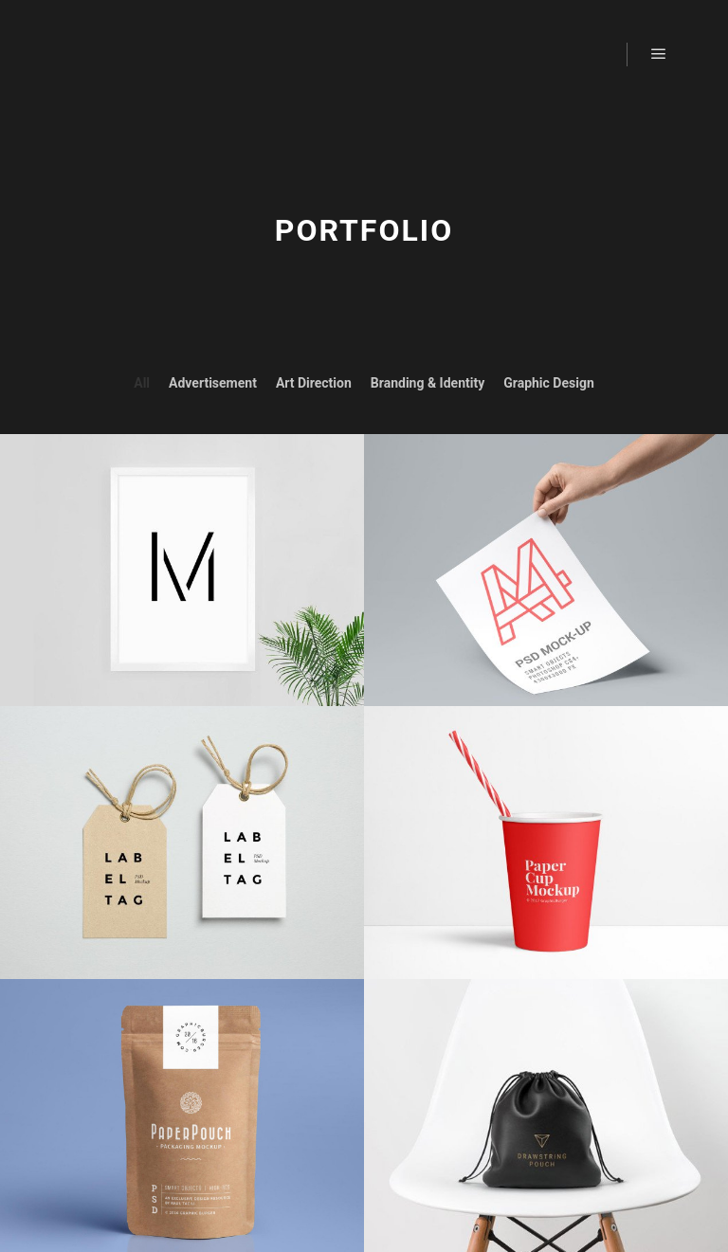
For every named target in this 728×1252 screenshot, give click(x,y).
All (142, 382)
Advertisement (213, 382)
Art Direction (314, 382)
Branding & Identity (427, 382)
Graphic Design (548, 382)
